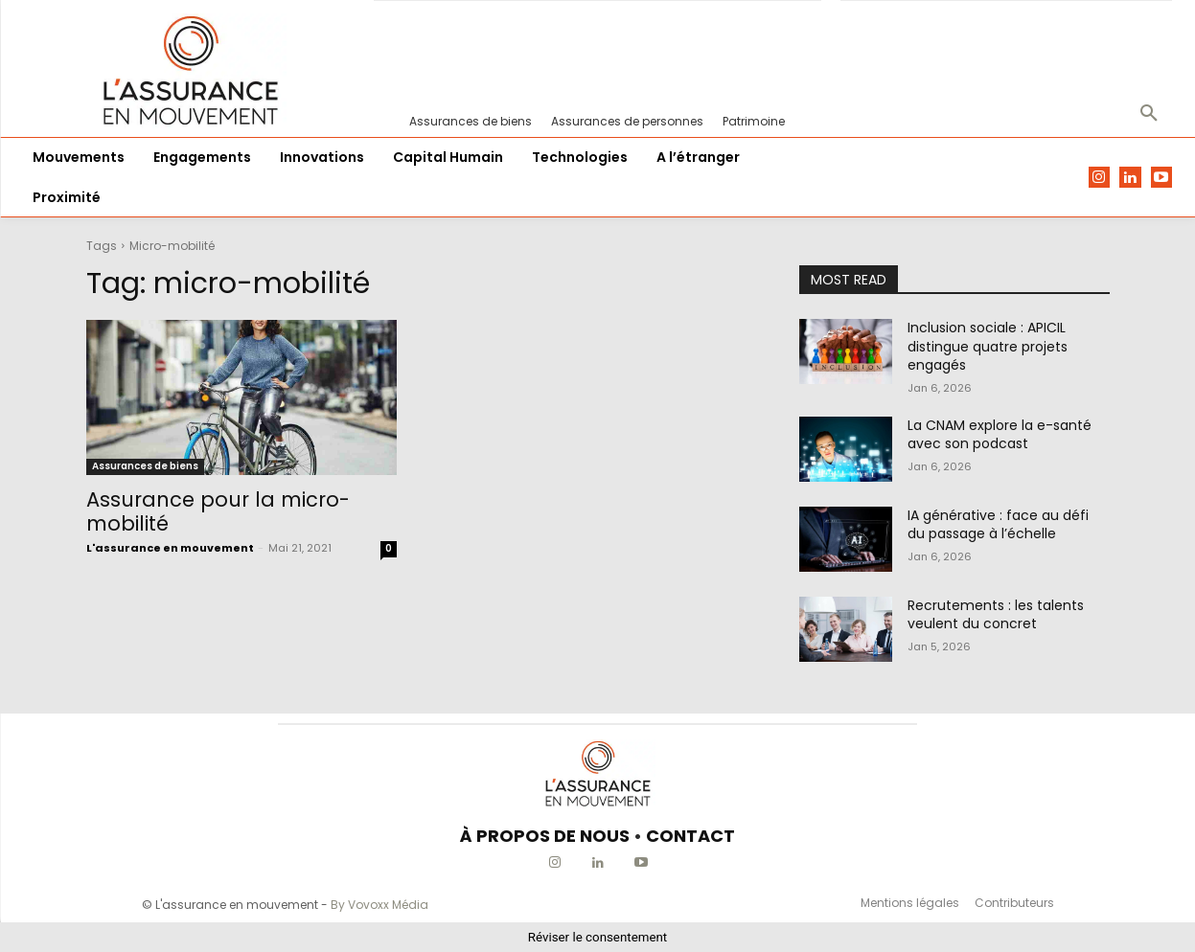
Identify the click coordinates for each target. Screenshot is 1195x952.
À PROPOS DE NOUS (545, 836)
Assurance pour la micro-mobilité (218, 511)
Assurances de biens (145, 466)
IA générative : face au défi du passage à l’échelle (998, 525)
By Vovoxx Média (379, 904)
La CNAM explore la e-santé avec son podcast (1000, 435)
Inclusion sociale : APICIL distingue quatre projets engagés (988, 346)
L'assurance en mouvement (170, 547)
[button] (1149, 114)
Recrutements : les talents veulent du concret (996, 615)
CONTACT (690, 836)
